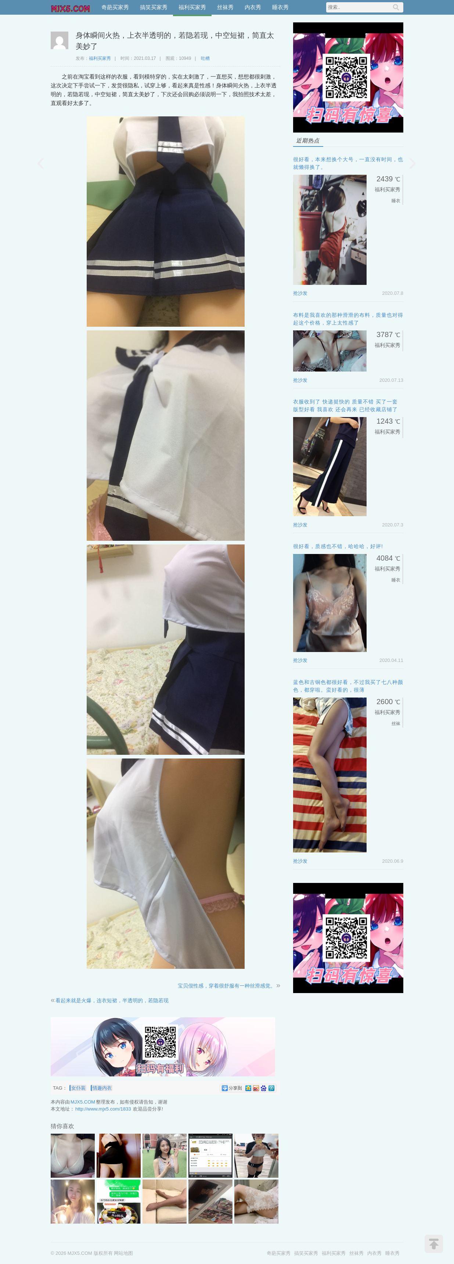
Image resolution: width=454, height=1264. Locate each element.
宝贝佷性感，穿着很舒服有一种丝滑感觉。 (226, 986)
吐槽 (205, 58)
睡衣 (396, 200)
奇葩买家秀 (115, 7)
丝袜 (396, 723)
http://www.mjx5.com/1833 (103, 1109)
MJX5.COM (71, 7)
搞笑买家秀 (153, 7)
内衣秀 (253, 7)
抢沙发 (300, 293)
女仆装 (78, 1088)
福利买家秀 (192, 7)
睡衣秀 (280, 7)
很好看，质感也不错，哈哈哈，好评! (338, 546)
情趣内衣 (102, 1088)
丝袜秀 (225, 7)
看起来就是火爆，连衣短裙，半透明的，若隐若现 (112, 1000)
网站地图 (123, 1253)
